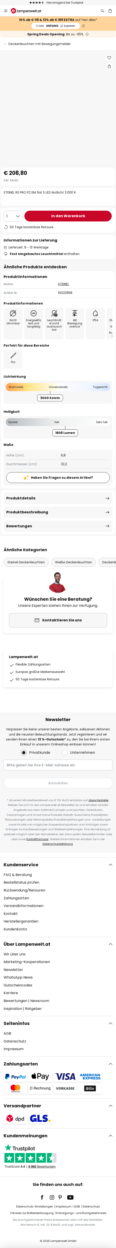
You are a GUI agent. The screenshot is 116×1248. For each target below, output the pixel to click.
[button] (109, 57)
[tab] (58, 897)
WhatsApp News (18, 977)
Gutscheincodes (18, 985)
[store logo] (29, 10)
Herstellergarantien (21, 921)
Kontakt (11, 913)
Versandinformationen (23, 905)
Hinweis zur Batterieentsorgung (32, 1213)
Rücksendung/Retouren (24, 890)
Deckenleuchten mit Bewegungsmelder (40, 44)
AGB (7, 1033)
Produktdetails (20, 498)
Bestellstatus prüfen (21, 882)
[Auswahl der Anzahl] (13, 216)
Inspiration (13, 1008)
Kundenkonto (15, 929)
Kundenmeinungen (25, 1136)
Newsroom (39, 1000)
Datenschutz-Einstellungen (34, 1206)
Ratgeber (33, 1008)
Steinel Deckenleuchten (26, 562)
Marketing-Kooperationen (27, 961)
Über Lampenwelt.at (27, 944)
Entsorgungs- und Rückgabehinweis (81, 1213)
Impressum (14, 1049)
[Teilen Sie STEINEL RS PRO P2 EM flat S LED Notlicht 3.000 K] (109, 66)
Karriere (11, 992)
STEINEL (63, 284)
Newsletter (13, 969)
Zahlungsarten (16, 898)
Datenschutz (15, 1041)
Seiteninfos (17, 1023)
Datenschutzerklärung (58, 844)
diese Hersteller (98, 800)
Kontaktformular (37, 839)
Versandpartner (22, 1106)
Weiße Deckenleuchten (73, 562)
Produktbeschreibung (27, 512)
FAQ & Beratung (18, 874)
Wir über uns (15, 954)
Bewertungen (19, 526)
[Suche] (102, 10)
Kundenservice (21, 865)
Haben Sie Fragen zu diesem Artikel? (62, 477)
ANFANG (55, 26)
